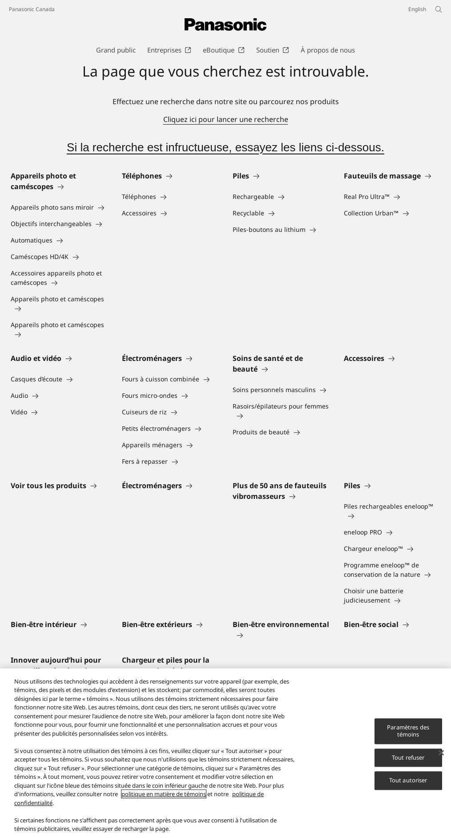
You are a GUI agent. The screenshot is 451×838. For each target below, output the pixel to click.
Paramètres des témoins (408, 731)
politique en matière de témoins (163, 795)
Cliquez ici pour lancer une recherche (225, 119)
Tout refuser (408, 758)
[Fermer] (441, 753)
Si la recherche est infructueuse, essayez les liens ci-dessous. (225, 147)
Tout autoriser (408, 781)
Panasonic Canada (32, 9)
